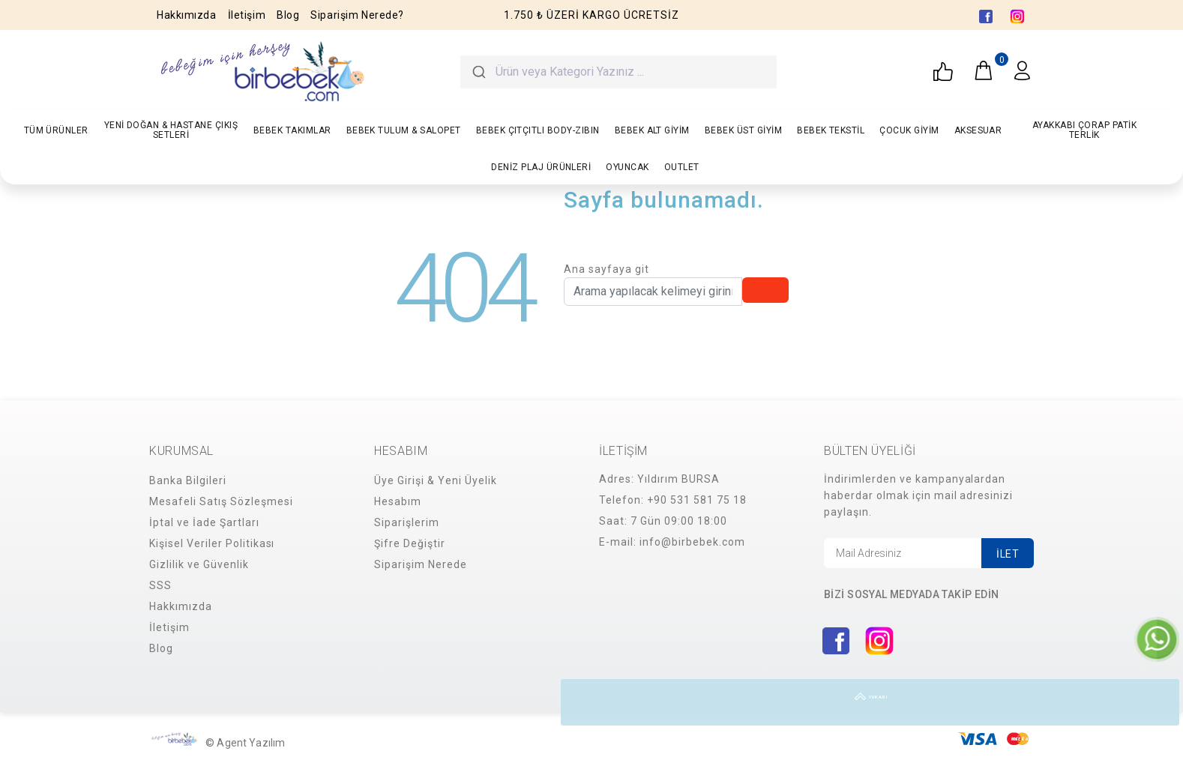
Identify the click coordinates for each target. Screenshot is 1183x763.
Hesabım (397, 501)
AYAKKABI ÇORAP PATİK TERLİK (1084, 130)
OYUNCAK (627, 167)
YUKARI (1156, 702)
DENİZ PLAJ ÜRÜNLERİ (541, 167)
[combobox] (618, 71)
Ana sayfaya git (606, 269)
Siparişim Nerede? (357, 15)
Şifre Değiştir (409, 543)
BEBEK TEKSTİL (830, 130)
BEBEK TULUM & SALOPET (403, 130)
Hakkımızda (187, 15)
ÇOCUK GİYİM (909, 130)
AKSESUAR (978, 130)
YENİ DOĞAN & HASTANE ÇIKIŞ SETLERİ (171, 130)
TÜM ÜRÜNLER (56, 130)
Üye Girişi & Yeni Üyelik (435, 480)
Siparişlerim (406, 522)
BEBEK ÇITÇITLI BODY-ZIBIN (538, 130)
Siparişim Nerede (420, 564)
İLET (1007, 554)
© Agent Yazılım (245, 743)
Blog (288, 15)
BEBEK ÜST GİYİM (743, 130)
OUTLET (681, 167)
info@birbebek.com (692, 542)
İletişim (246, 15)
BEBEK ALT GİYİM (652, 130)
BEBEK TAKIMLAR (292, 130)
